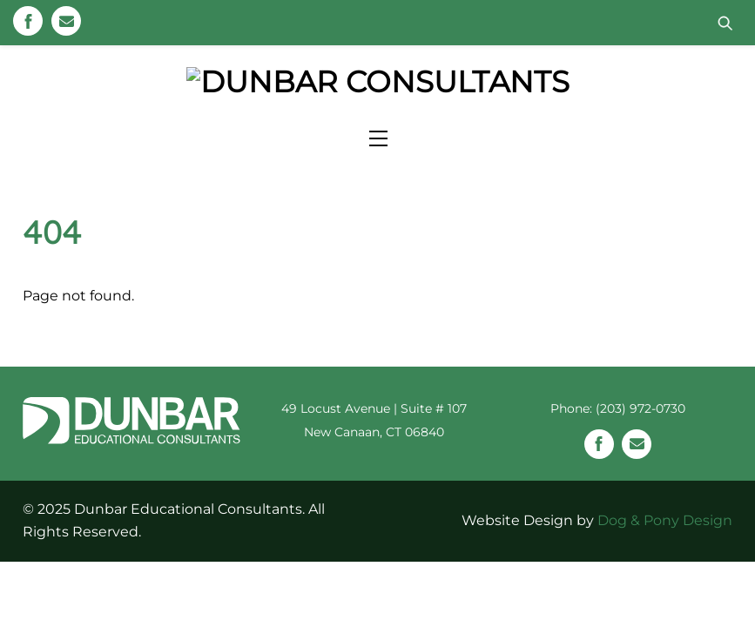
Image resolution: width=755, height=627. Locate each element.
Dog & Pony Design (664, 560)
